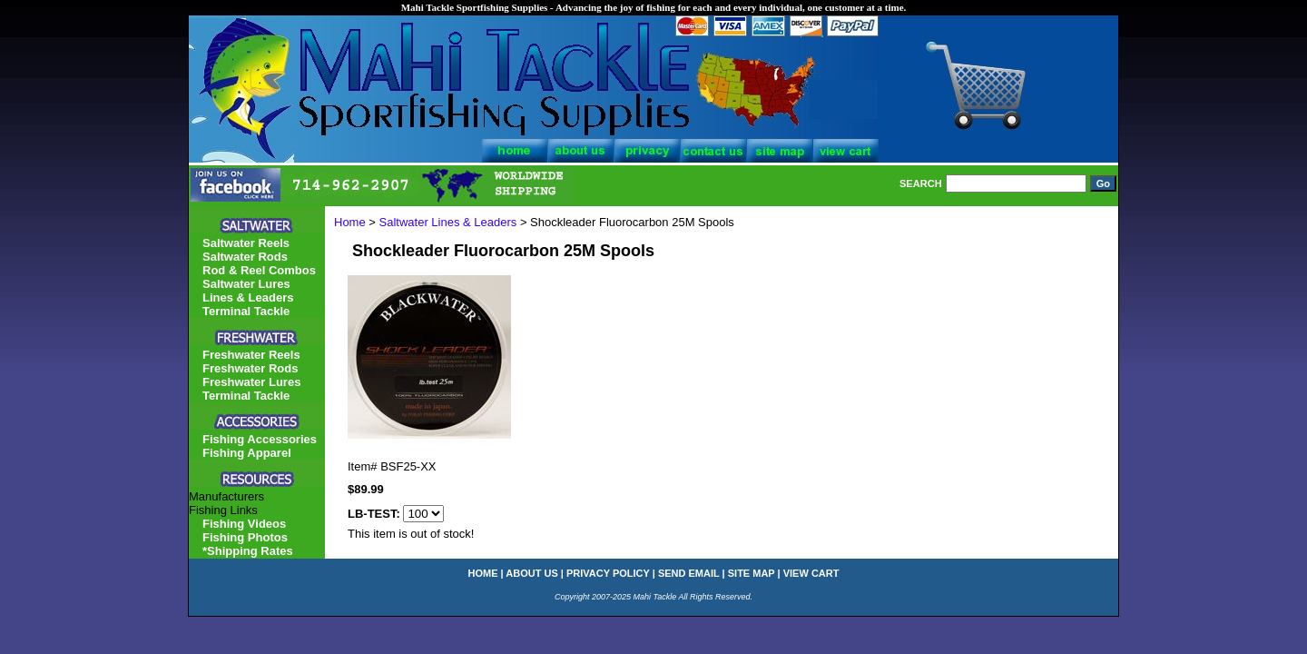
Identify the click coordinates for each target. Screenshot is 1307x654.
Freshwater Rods (250, 368)
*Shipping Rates (247, 551)
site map (751, 573)
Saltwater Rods (245, 256)
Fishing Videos (244, 523)
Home (350, 222)
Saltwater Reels (246, 243)
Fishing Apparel (246, 453)
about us (531, 573)
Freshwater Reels (251, 355)
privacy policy (608, 573)
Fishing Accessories (259, 439)
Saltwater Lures (246, 284)
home (483, 573)
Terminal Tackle (246, 311)
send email (689, 573)
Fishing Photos (245, 537)
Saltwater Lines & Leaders (448, 222)
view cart (811, 573)
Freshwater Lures (251, 382)
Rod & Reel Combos (259, 270)
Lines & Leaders (247, 297)
